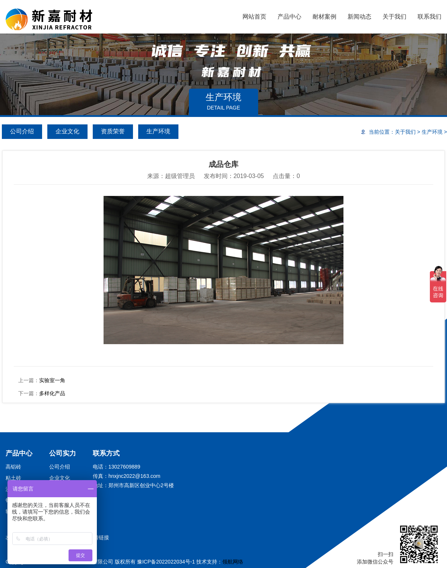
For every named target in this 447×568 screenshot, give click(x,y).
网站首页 (254, 16)
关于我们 (394, 16)
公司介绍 (22, 131)
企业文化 (67, 131)
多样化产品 (52, 393)
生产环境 (158, 131)
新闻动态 (359, 16)
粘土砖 (13, 478)
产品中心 (289, 16)
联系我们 (429, 16)
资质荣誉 (113, 131)
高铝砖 (13, 467)
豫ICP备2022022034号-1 (166, 562)
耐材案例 (324, 16)
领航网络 (232, 562)
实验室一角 (52, 380)
